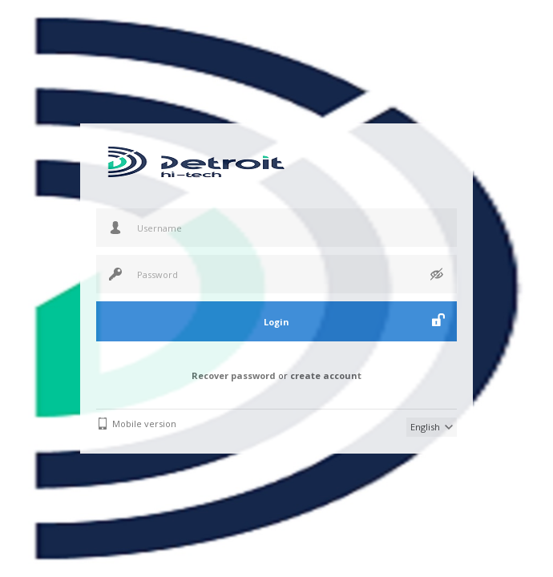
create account (325, 375)
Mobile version (144, 424)
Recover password (234, 375)
